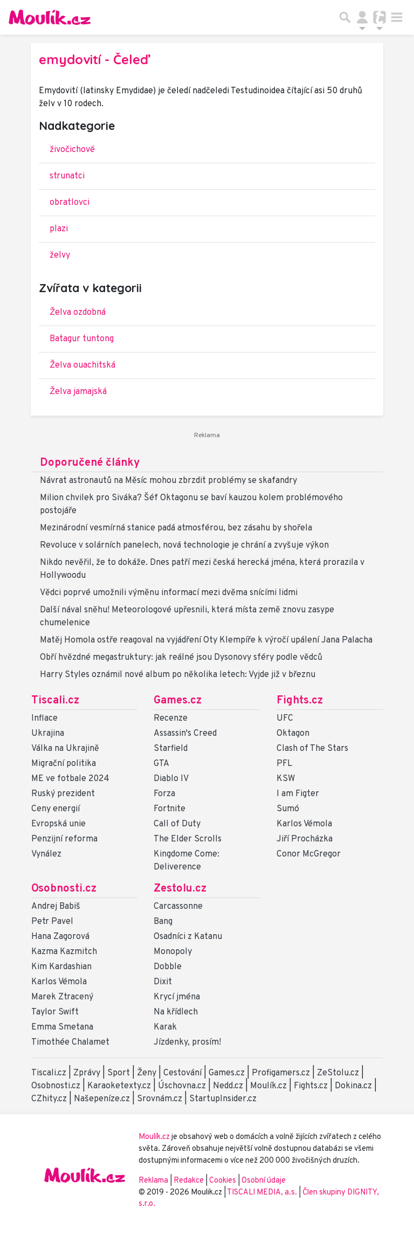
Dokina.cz (353, 1086)
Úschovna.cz (182, 1086)
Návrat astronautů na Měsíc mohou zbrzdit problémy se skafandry (168, 480)
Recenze (171, 718)
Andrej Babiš (55, 906)
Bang (163, 921)
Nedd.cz (228, 1086)
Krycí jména (177, 997)
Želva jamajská (78, 391)
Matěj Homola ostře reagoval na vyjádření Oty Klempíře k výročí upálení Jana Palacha (206, 640)
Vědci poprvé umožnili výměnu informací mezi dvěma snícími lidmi (169, 593)
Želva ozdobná (78, 312)
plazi (59, 229)
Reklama (153, 1181)
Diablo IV (171, 779)
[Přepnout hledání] (345, 17)
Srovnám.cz (159, 1099)
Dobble (168, 967)
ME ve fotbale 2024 (70, 779)
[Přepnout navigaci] (362, 17)
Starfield (171, 748)
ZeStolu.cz (338, 1073)
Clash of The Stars (312, 748)
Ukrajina (47, 733)
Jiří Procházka (305, 839)
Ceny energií (55, 809)
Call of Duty (177, 824)
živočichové (72, 149)
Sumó (288, 809)
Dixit (163, 982)
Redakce (189, 1181)
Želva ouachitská (82, 365)
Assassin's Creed (185, 733)
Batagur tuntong (82, 339)
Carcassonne (178, 906)
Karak (165, 1027)
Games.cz (178, 701)
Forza (164, 794)
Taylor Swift (55, 1012)
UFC (285, 718)
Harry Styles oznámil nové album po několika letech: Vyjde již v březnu (177, 674)
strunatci (67, 176)
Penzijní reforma (64, 839)
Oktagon (293, 733)
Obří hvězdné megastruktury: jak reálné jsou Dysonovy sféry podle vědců (181, 657)
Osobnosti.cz (63, 889)
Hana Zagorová (60, 936)
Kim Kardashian (61, 967)
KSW (286, 779)
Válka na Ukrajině (65, 748)
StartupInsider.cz (223, 1099)
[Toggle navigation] (396, 17)
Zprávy (86, 1073)
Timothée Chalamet (70, 1042)
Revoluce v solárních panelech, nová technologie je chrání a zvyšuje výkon (184, 545)
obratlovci (69, 202)
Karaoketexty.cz (119, 1086)
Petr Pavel (52, 921)
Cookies (222, 1181)
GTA (161, 763)
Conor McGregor (309, 854)
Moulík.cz (268, 1086)
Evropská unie (58, 824)
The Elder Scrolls (188, 839)
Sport (118, 1073)
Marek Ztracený (62, 997)
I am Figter (298, 794)
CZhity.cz (49, 1099)
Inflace (44, 718)
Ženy (146, 1073)
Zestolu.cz (180, 889)
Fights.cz (300, 701)
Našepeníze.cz (102, 1099)
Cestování (182, 1073)
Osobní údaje (264, 1181)
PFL (284, 763)
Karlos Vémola (304, 824)
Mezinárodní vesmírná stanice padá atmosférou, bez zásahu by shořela (176, 528)
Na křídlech (176, 1012)
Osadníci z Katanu (188, 936)
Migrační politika (63, 763)
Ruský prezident (63, 794)
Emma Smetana (62, 1027)
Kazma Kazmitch (64, 952)
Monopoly (173, 952)
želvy (60, 255)
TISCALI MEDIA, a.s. (263, 1192)
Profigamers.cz (281, 1073)
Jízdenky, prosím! (187, 1042)
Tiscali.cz (55, 701)
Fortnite (169, 809)
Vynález (46, 854)
